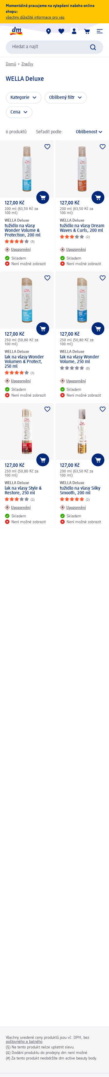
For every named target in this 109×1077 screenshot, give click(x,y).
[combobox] (54, 47)
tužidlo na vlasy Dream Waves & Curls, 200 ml (82, 228)
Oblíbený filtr (62, 97)
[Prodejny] (48, 31)
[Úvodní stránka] (16, 31)
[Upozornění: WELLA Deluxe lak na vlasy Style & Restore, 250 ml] (18, 507)
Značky (27, 64)
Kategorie (19, 97)
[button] (99, 31)
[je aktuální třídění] (84, 132)
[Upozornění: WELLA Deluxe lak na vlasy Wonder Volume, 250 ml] (73, 381)
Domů (11, 64)
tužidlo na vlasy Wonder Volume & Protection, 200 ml (22, 231)
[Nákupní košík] (86, 31)
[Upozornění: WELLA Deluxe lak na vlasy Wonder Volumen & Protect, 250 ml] (18, 381)
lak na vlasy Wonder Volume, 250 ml (79, 359)
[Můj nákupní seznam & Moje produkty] (61, 31)
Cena (15, 112)
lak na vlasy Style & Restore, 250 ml (23, 490)
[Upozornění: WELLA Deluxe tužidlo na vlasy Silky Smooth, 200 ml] (73, 507)
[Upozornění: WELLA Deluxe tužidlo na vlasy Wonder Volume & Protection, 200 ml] (18, 250)
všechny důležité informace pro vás (35, 17)
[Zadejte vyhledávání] (93, 47)
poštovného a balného (24, 1042)
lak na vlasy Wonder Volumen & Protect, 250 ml (24, 362)
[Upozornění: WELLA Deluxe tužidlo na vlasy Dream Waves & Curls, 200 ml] (73, 250)
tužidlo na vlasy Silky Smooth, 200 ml (80, 490)
